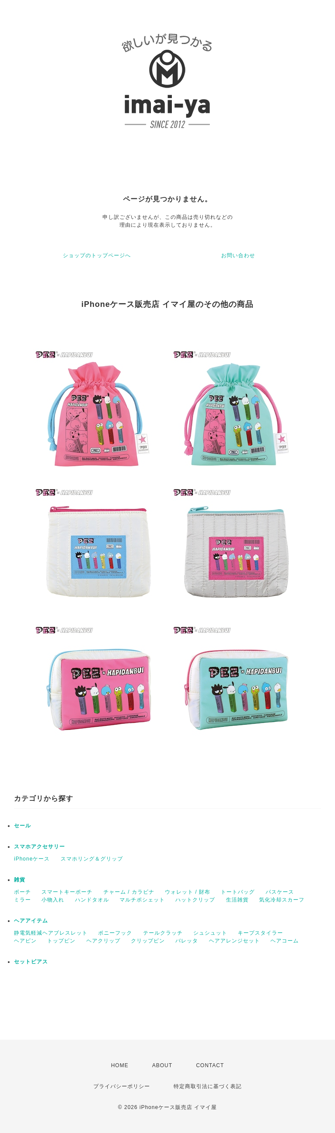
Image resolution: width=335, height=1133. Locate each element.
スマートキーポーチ (66, 892)
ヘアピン (25, 941)
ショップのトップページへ (97, 255)
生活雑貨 (237, 900)
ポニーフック (115, 933)
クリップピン (148, 941)
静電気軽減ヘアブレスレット (51, 933)
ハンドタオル (92, 900)
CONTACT (210, 1065)
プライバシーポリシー (121, 1086)
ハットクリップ (195, 900)
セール (22, 826)
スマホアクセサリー (39, 847)
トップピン (61, 941)
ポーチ (22, 892)
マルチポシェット (142, 900)
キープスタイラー (260, 933)
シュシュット (210, 933)
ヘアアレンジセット (234, 941)
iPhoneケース (32, 859)
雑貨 (19, 880)
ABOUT (162, 1065)
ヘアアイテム (31, 921)
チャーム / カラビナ (128, 892)
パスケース (280, 892)
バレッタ (186, 941)
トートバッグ (238, 892)
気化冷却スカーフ (281, 900)
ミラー (22, 900)
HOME (119, 1065)
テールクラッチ (163, 933)
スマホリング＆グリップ (92, 859)
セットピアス (31, 962)
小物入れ (52, 900)
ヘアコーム (284, 941)
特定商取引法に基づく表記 (208, 1086)
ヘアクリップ (103, 941)
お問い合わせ (238, 255)
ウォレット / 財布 (187, 892)
